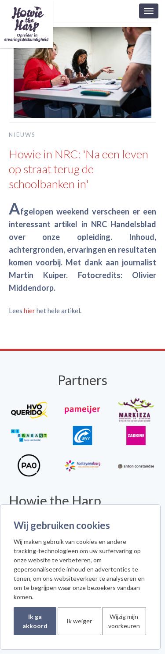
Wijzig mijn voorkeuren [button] (124, 621)
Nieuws (22, 134)
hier (29, 310)
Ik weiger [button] (79, 621)
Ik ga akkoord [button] (35, 621)
